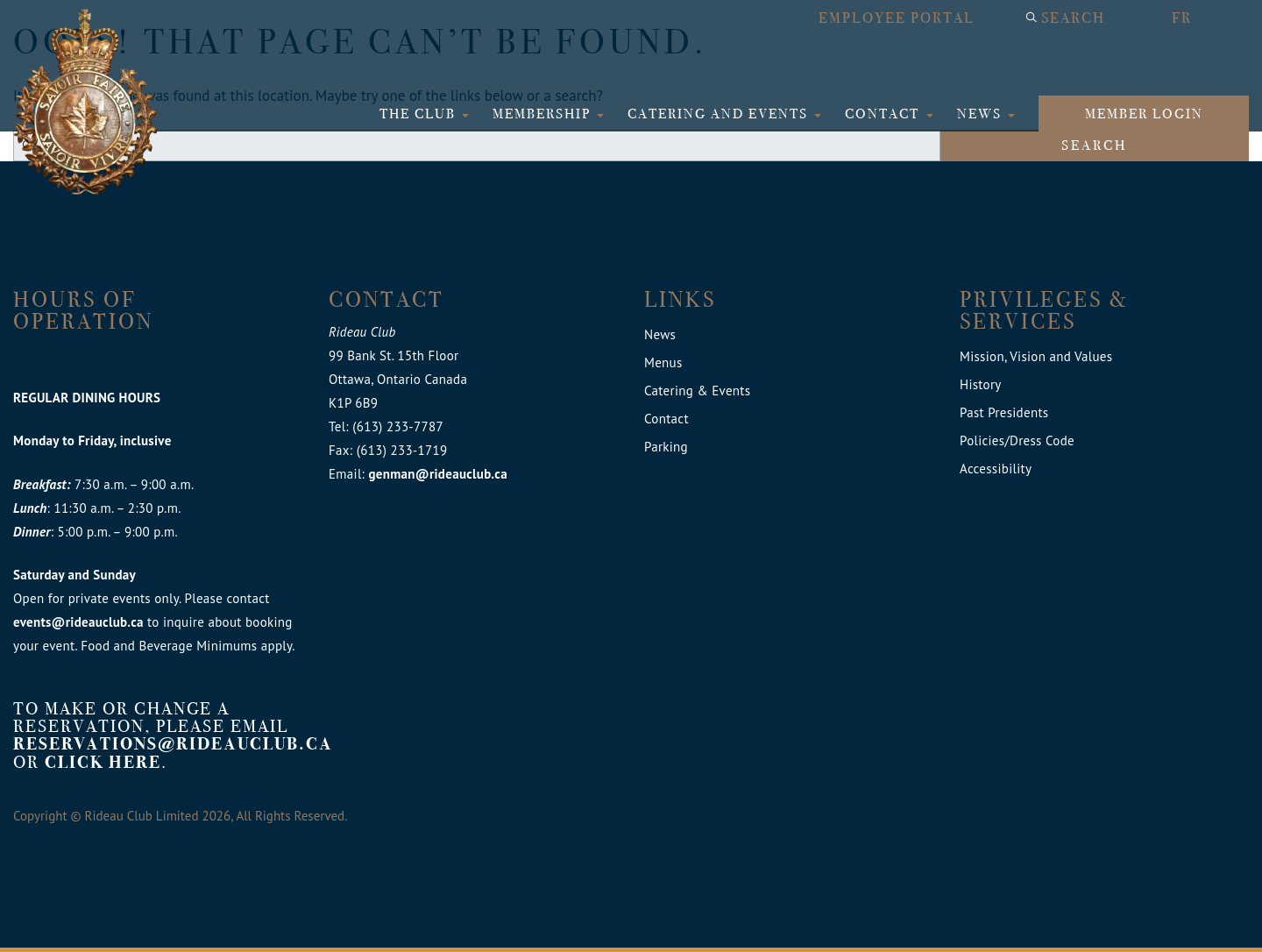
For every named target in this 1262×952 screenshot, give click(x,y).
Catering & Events (697, 390)
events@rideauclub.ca (78, 622)
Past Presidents (1004, 412)
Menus (663, 362)
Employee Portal (897, 18)
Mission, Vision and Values (1036, 356)
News (981, 113)
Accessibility (996, 468)
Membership (544, 113)
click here (103, 762)
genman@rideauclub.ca (437, 473)
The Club (419, 113)
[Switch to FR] (1201, 18)
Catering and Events (719, 113)
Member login (1144, 113)
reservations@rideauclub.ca (173, 744)
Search (1073, 18)
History (981, 384)
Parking (666, 446)
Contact (884, 113)
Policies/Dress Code (1017, 440)
